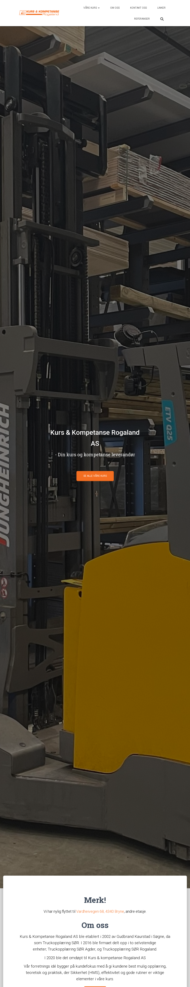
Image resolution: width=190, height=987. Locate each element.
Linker (161, 7)
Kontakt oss (138, 7)
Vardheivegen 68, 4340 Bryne (100, 911)
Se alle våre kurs (95, 475)
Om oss (115, 7)
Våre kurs (91, 7)
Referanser (142, 18)
